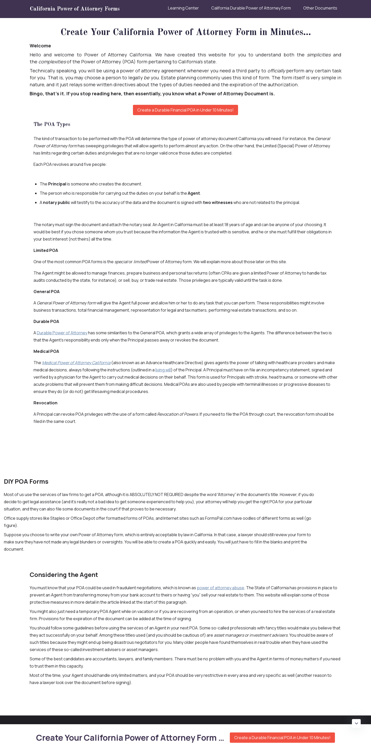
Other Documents (320, 8)
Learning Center (183, 8)
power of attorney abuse (220, 588)
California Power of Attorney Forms (75, 9)
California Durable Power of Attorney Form (251, 8)
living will (163, 370)
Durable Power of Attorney (62, 333)
